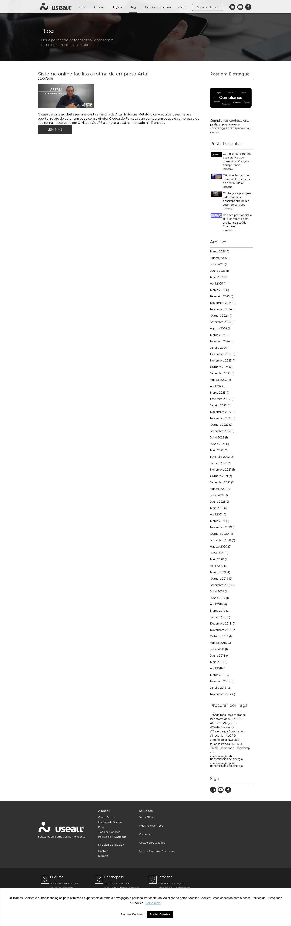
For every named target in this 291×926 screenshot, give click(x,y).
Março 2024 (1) (219, 335)
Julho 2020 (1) (219, 553)
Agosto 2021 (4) (220, 489)
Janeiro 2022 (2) (220, 463)
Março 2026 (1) (219, 251)
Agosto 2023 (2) (220, 379)
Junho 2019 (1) (219, 598)
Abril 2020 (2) (218, 566)
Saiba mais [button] (153, 903)
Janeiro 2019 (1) (220, 617)
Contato (181, 7)
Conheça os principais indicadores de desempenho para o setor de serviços (237, 201)
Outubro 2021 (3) (221, 476)
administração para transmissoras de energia (226, 764)
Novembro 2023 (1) (222, 360)
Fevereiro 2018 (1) (221, 681)
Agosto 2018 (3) (220, 643)
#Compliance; (237, 715)
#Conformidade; (220, 719)
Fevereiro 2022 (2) (222, 456)
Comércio (145, 834)
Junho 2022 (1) (219, 444)
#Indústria (216, 735)
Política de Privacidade (112, 837)
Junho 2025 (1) (219, 270)
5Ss (239, 744)
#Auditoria (219, 715)
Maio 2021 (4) (218, 508)
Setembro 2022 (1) (222, 431)
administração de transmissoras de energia (226, 758)
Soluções (116, 7)
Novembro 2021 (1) (222, 469)
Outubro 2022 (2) (221, 424)
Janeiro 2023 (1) (220, 405)
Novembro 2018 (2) (223, 630)
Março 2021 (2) (219, 521)
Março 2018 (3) (219, 675)
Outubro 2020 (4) (221, 533)
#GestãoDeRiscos (222, 727)
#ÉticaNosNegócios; (223, 723)
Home (82, 7)
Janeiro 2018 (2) (220, 687)
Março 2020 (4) (220, 572)
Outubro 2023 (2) (221, 367)
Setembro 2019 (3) (222, 585)
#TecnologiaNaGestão (224, 739)
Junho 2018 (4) (219, 655)
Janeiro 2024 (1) (220, 347)
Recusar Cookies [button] (132, 914)
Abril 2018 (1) (218, 668)
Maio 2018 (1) (218, 662)
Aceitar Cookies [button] (159, 914)
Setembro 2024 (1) (222, 322)
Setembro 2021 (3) (222, 482)
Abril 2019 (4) (218, 604)
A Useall (99, 7)
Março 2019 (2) (219, 610)
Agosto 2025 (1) (220, 258)
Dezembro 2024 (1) (222, 303)
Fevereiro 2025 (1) (221, 296)
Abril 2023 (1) (218, 386)
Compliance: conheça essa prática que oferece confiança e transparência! (229, 124)
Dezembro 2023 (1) (222, 354)
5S (233, 744)
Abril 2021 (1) (218, 514)
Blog (133, 7)
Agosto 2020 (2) (220, 546)
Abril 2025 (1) (218, 283)
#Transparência (220, 744)
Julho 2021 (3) (219, 495)
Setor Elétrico (147, 817)
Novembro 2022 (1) (222, 418)
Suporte (103, 856)
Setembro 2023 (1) (222, 373)
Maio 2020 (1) (219, 559)
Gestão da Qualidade (152, 842)
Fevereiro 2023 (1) (221, 399)
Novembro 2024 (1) (222, 309)
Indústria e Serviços (151, 825)
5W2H (214, 748)
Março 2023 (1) (219, 392)
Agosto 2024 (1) (220, 328)
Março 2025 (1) (219, 290)
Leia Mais (55, 129)
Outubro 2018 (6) (221, 636)
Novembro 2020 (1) (223, 527)
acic (212, 752)
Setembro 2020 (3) (222, 540)
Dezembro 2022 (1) (222, 412)
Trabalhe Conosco (109, 832)
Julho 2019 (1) (219, 591)
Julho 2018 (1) (219, 649)
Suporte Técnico (207, 7)
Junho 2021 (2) (219, 501)
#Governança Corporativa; (227, 731)
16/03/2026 (215, 133)
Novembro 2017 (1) (222, 694)
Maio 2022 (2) (219, 450)
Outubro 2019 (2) (221, 578)
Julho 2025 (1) (219, 264)
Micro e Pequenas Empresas (156, 851)
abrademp (243, 748)
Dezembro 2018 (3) (223, 623)
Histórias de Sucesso (157, 7)
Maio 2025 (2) (218, 277)
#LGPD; (231, 735)
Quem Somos (106, 817)
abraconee (227, 748)
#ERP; (238, 719)
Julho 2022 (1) (219, 437)
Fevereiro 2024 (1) (221, 341)
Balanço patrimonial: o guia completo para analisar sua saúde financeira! (237, 222)
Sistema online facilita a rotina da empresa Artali (94, 74)
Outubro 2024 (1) (221, 315)
